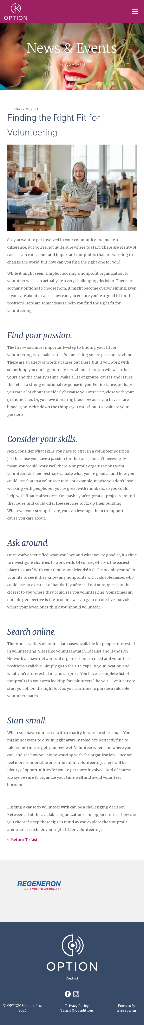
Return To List (24, 839)
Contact (72, 978)
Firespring (126, 1010)
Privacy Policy (77, 1005)
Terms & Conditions (77, 1010)
